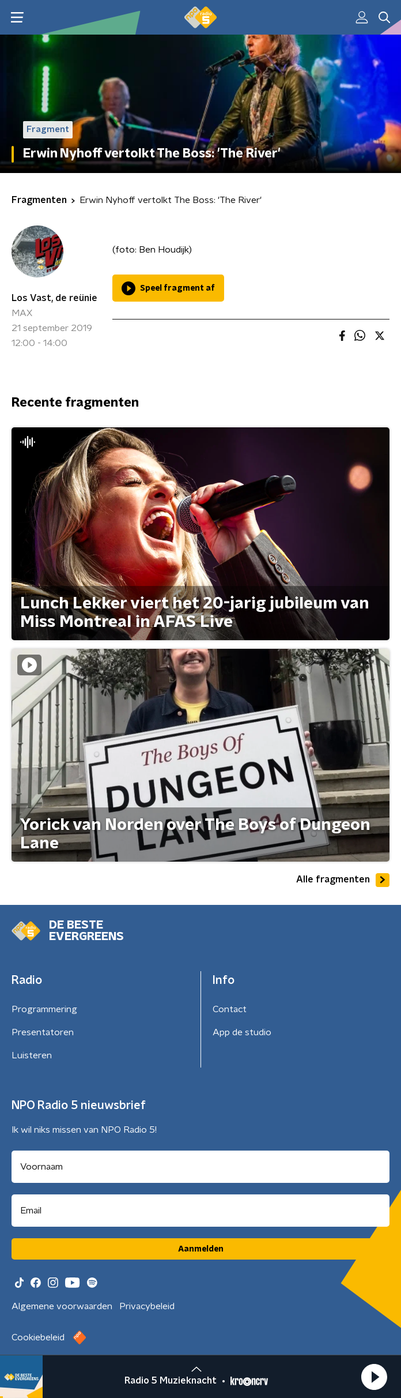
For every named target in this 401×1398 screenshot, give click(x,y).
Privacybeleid (147, 1306)
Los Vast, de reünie (54, 298)
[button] (373, 1376)
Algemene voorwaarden (62, 1306)
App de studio (242, 1032)
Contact (230, 1009)
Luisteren (32, 1055)
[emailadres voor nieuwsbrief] (200, 1210)
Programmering (44, 1009)
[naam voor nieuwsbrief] (200, 1167)
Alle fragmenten (342, 880)
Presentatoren (43, 1032)
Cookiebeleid (38, 1337)
